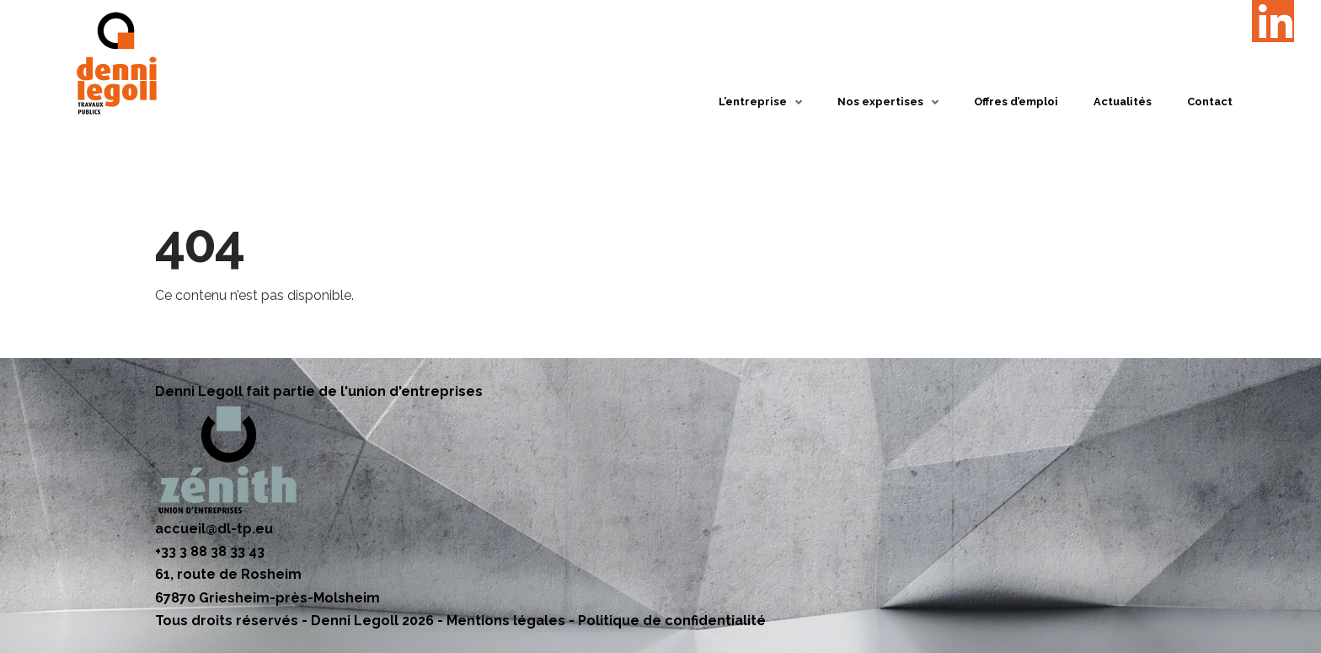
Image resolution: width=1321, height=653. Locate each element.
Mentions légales (506, 621)
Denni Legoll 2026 (372, 621)
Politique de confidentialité (672, 621)
